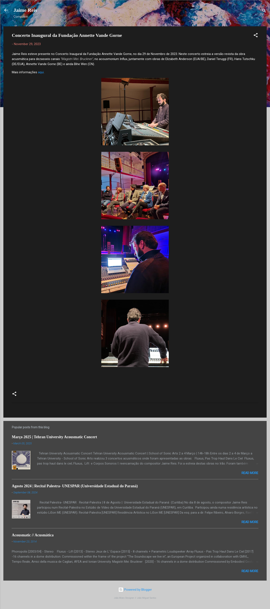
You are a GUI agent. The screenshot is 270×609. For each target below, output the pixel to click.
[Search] (264, 11)
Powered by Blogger (135, 590)
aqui (41, 72)
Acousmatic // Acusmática (33, 535)
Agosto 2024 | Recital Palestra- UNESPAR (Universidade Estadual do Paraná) (75, 486)
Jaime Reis (25, 10)
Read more (250, 473)
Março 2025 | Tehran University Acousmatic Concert (54, 437)
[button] (255, 36)
